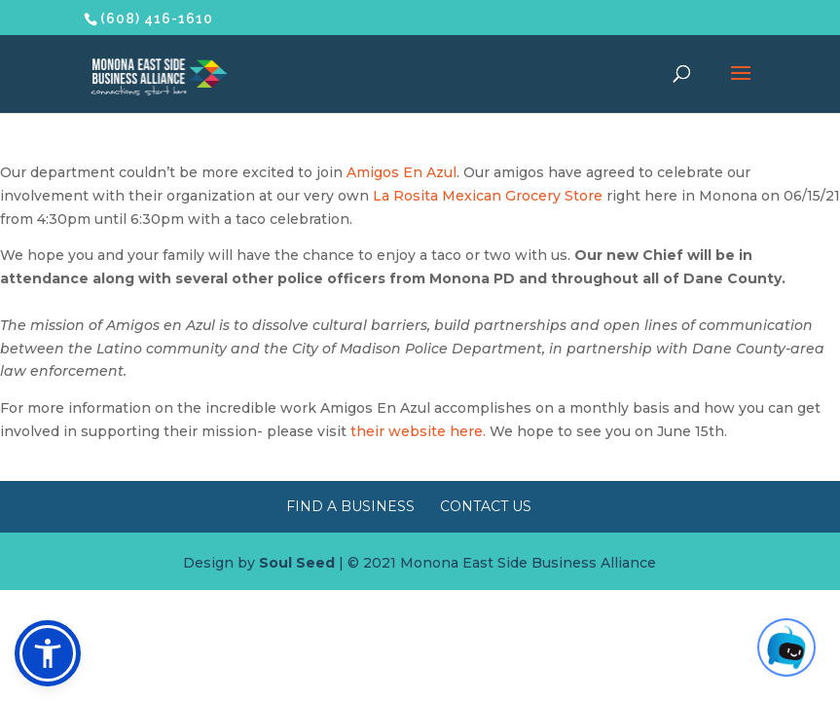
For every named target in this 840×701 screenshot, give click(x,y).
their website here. (418, 431)
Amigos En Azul (402, 172)
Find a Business (350, 506)
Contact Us (485, 506)
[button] (47, 653)
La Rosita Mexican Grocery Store (488, 195)
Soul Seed (297, 563)
